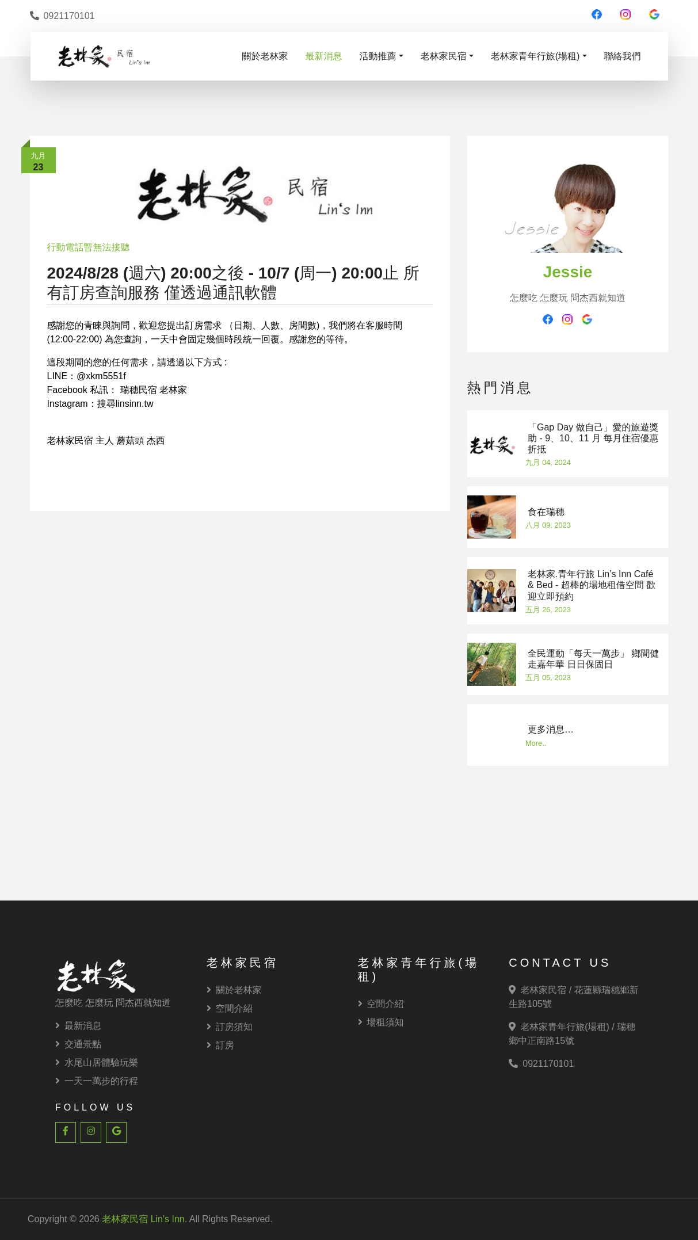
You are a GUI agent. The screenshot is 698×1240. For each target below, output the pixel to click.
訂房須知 (230, 1027)
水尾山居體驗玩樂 (96, 1062)
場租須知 (381, 1022)
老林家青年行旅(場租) (535, 56)
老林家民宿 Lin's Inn (143, 1219)
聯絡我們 (622, 56)
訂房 (220, 1045)
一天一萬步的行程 (96, 1081)
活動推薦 (378, 56)
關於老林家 (265, 56)
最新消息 (324, 56)
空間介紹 (230, 1008)
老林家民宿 (444, 56)
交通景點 (78, 1044)
